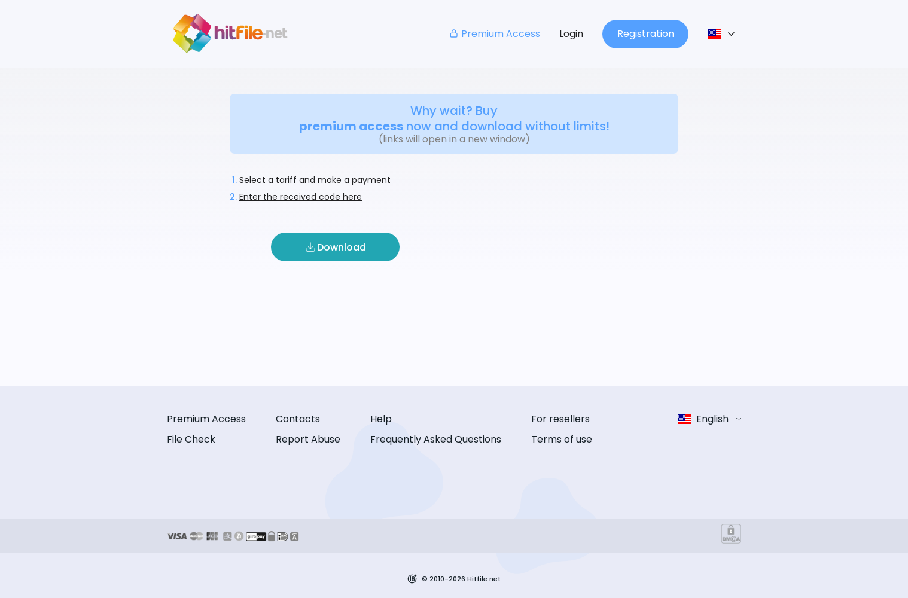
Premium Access (494, 34)
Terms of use (561, 439)
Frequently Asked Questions (435, 439)
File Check (191, 439)
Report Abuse (308, 439)
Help (381, 419)
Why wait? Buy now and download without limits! (454, 118)
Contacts (298, 419)
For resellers (560, 419)
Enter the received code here (300, 197)
